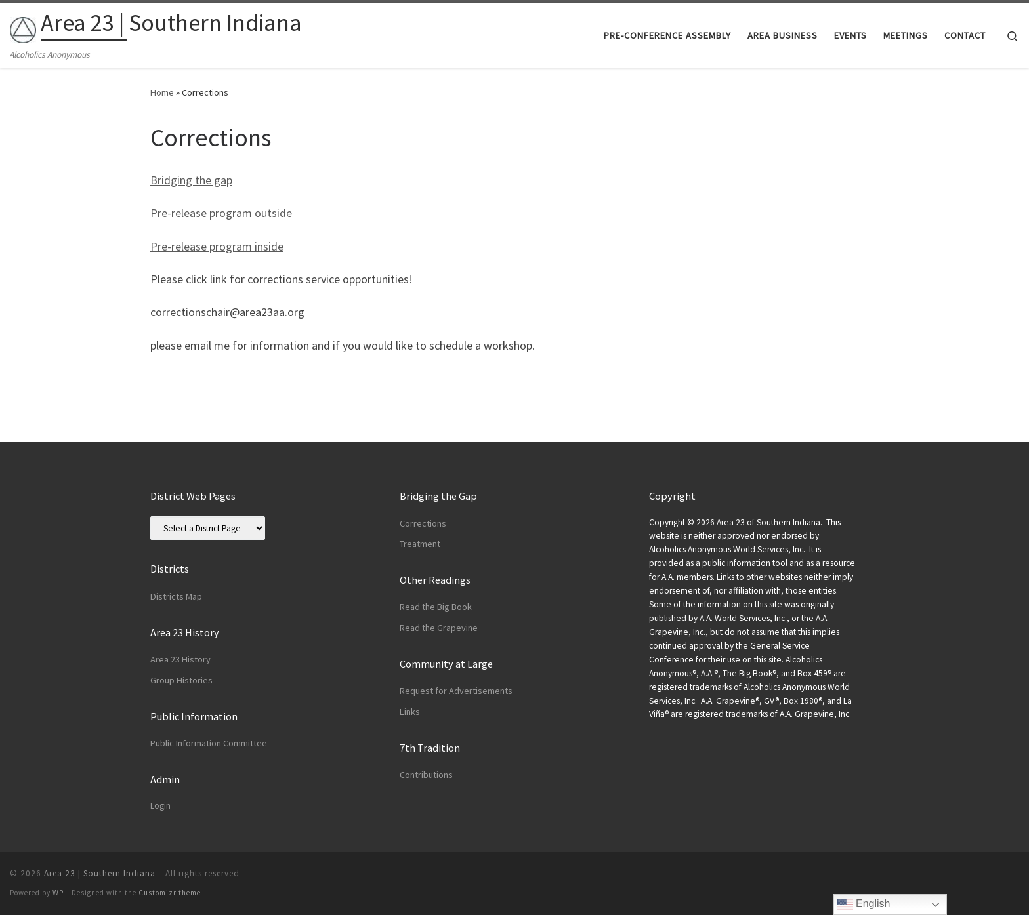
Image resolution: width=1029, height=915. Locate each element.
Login (160, 805)
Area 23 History (180, 659)
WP (58, 892)
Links (410, 712)
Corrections (423, 523)
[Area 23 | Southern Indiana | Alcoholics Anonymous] (23, 27)
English (864, 904)
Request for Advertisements (456, 691)
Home (162, 92)
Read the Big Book (436, 607)
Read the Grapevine (439, 628)
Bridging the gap (191, 180)
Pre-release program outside (221, 212)
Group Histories (181, 680)
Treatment (420, 544)
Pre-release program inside (217, 246)
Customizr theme (169, 892)
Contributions (426, 775)
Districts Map (176, 596)
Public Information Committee (208, 743)
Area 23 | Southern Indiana (100, 873)
